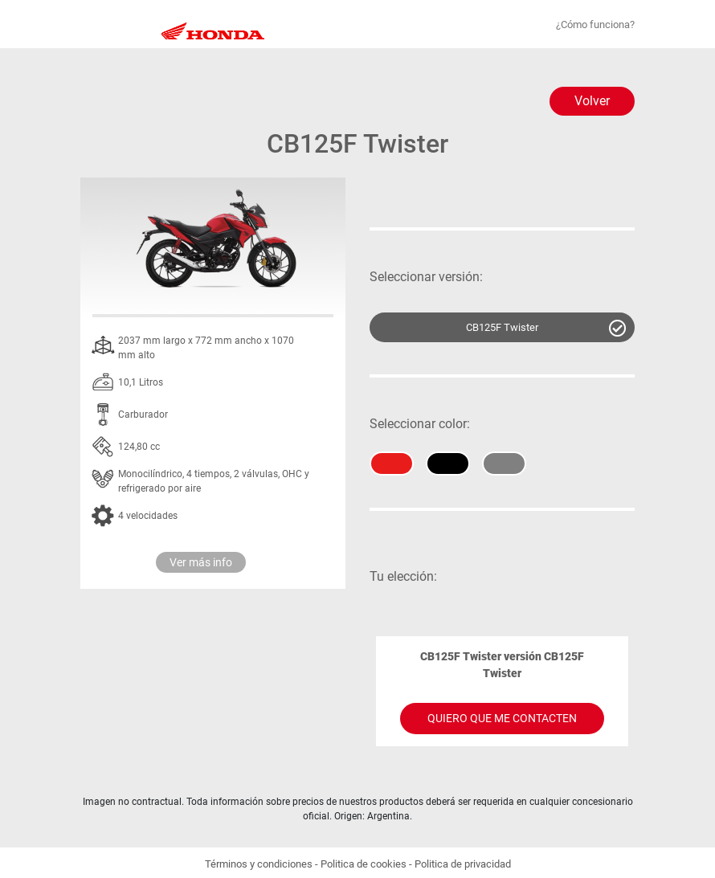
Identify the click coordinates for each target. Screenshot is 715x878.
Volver (592, 100)
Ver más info (201, 562)
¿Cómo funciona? (595, 24)
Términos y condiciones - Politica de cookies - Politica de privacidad (358, 864)
